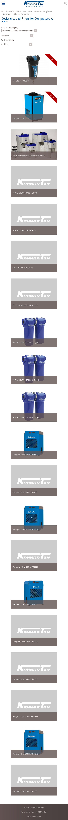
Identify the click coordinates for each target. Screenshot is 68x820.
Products (4, 12)
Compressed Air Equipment (43, 12)
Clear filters (9, 40)
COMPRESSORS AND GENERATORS (20, 12)
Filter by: (5, 36)
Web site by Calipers (34, 816)
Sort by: (4, 44)
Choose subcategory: (9, 27)
